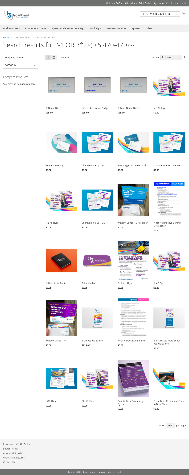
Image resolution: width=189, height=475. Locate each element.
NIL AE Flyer (52, 222)
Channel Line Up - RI (93, 165)
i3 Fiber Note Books (56, 283)
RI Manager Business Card (132, 165)
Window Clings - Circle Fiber (133, 222)
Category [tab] (10, 65)
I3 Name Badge (54, 107)
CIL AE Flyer (88, 401)
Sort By (155, 57)
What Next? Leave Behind (131, 340)
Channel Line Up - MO (93, 222)
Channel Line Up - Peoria (166, 165)
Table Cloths (88, 283)
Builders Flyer (125, 283)
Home (6, 37)
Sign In (157, 3)
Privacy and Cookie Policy (16, 444)
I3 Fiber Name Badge (129, 107)
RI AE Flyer (159, 283)
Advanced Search (12, 453)
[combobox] (160, 14)
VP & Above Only (54, 165)
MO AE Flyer (159, 107)
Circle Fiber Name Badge (95, 107)
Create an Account (176, 3)
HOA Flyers (51, 401)
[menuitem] (11, 28)
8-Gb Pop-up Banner (93, 340)
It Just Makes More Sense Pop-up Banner (166, 342)
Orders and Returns (14, 457)
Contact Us (9, 462)
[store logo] (16, 15)
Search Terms (10, 448)
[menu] (94, 28)
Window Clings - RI (56, 340)
